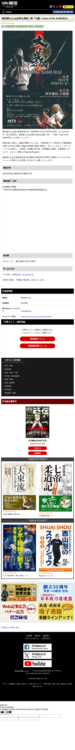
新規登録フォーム (37, 339)
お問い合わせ (46, 638)
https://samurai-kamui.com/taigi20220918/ (36, 316)
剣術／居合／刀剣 (10, 26)
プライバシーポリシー (32, 638)
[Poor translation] (8, 712)
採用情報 (46, 635)
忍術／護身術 (10, 383)
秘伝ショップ (68, 7)
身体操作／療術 (39, 26)
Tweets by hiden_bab (10, 627)
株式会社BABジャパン (22, 671)
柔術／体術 (9, 379)
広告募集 (29, 635)
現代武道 (31, 26)
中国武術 (8, 386)
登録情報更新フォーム (37, 346)
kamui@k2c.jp (28, 275)
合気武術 (8, 369)
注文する (37, 448)
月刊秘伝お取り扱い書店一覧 (63, 12)
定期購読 (37, 453)
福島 (3, 26)
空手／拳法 (9, 366)
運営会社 (37, 635)
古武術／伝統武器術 (22, 26)
